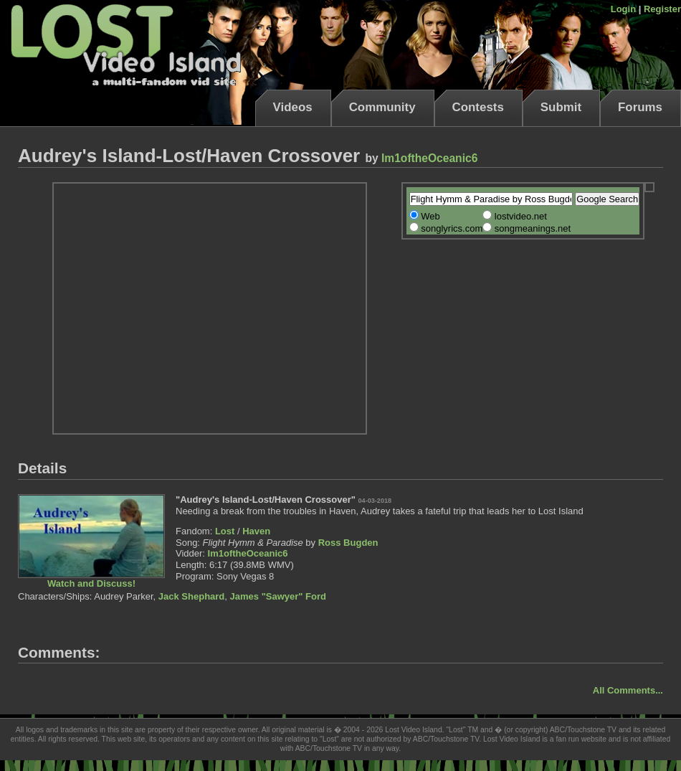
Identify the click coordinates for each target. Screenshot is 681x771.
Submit (560, 107)
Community (382, 107)
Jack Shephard (191, 596)
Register (662, 9)
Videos (293, 107)
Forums (640, 107)
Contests (478, 107)
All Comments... (628, 690)
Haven (256, 531)
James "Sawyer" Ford (278, 596)
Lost (224, 531)
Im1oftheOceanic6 (429, 158)
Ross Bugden (348, 542)
